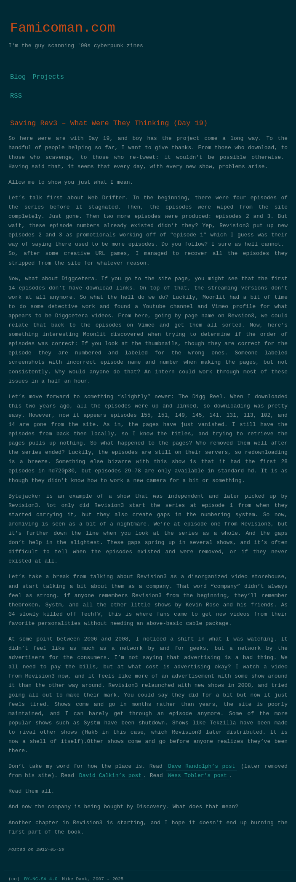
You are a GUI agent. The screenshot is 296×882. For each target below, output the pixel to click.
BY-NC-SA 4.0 (41, 869)
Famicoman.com (62, 28)
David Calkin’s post (110, 766)
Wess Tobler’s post (197, 766)
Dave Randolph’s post (201, 757)
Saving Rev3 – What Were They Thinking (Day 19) (109, 123)
